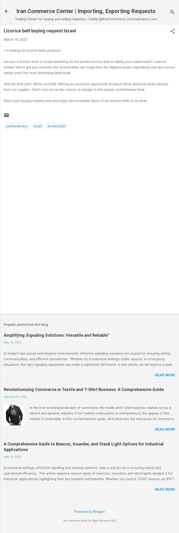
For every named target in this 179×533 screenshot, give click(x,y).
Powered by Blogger (89, 511)
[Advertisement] (89, 273)
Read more (165, 375)
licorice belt (56, 126)
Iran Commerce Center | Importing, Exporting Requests (85, 11)
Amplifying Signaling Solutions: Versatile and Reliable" (56, 335)
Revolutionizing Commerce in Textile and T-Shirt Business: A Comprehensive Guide (84, 389)
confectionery (16, 126)
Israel (37, 126)
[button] (172, 31)
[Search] (172, 13)
